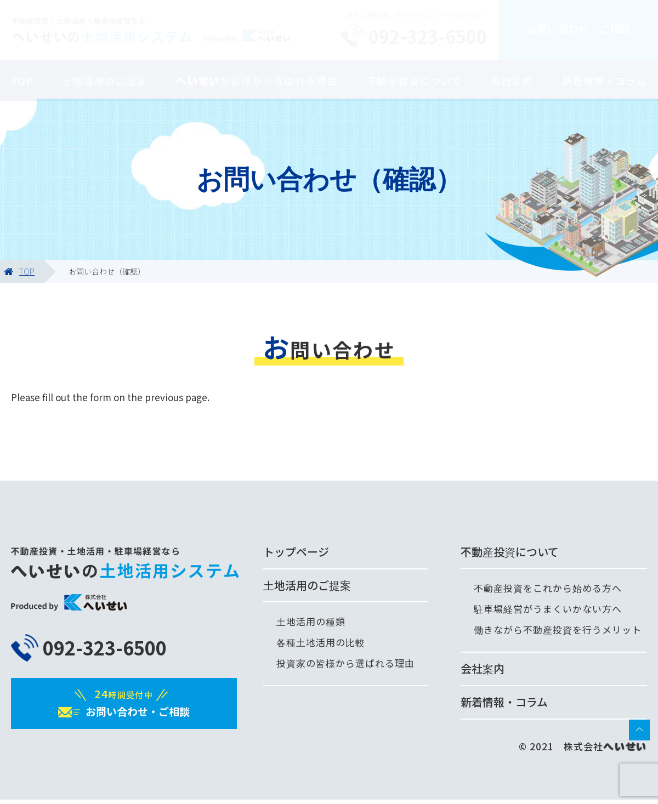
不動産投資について (414, 80)
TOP (22, 80)
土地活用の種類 (310, 621)
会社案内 (512, 80)
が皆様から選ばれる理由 (257, 80)
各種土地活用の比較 (320, 642)
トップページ (296, 552)
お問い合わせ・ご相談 (578, 28)
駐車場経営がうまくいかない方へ (548, 608)
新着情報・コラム (604, 80)
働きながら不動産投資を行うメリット (558, 629)
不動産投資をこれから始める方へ (548, 588)
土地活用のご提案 (105, 80)
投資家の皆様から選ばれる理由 (345, 663)
